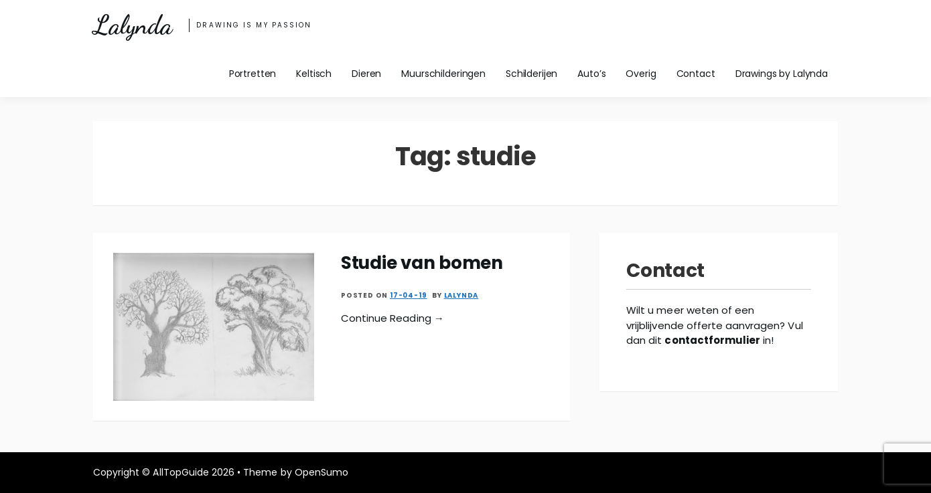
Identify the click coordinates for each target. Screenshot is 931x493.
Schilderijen (531, 73)
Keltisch (314, 73)
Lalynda (132, 25)
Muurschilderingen (443, 73)
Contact (695, 73)
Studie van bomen (422, 263)
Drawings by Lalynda (781, 73)
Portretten (253, 73)
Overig (641, 73)
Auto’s (591, 73)
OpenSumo (321, 472)
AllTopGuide (180, 472)
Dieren (366, 73)
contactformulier (712, 340)
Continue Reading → (392, 318)
